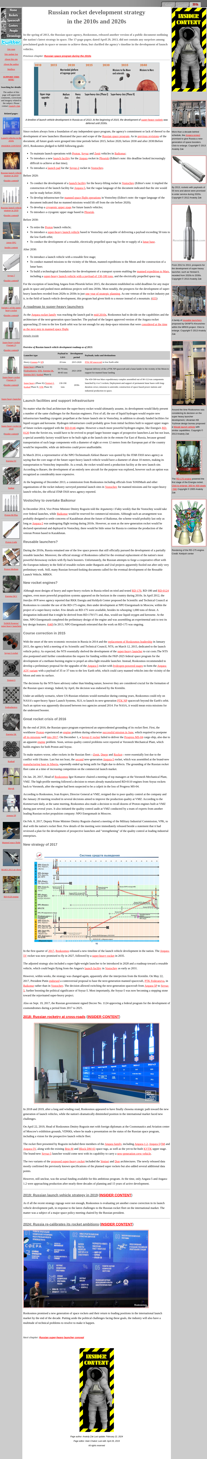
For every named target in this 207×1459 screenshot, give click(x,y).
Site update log (11, 54)
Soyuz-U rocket (91, 737)
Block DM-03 (87, 1148)
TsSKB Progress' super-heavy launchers (11, 624)
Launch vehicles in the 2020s (11, 139)
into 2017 (52, 737)
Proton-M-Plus (11, 515)
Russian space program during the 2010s (67, 56)
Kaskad (11, 761)
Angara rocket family (43, 314)
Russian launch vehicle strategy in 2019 (11, 174)
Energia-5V (11, 461)
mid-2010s (100, 314)
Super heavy (29, 367)
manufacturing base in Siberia (40, 764)
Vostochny (97, 168)
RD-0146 (70, 428)
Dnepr (104, 754)
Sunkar (11, 488)
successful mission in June (118, 732)
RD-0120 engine (11, 896)
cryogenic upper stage (58, 207)
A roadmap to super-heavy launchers (53, 307)
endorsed (54, 981)
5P (42, 362)
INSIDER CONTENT (11, 145)
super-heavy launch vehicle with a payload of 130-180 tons (78, 276)
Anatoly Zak (14, 106)
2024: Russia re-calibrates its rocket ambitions (61, 1224)
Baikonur (120, 153)
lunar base (149, 241)
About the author (11, 64)
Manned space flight (11, 842)
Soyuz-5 (47, 1153)
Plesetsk (104, 158)
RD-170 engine (183, 478)
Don (117, 1161)
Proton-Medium (11, 569)
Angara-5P (11, 815)
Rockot (118, 754)
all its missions (32, 737)
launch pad (54, 168)
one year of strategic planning (102, 293)
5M (163, 1144)
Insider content (11, 180)
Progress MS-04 (133, 737)
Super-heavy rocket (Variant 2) (11, 343)
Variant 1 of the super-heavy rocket (11, 309)
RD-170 (136, 590)
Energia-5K (11, 734)
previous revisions (148, 136)
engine (67, 732)
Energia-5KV (11, 596)
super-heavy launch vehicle (64, 232)
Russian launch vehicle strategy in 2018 (11, 209)
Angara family (113, 1144)
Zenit (97, 153)
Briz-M (69, 1148)
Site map (11, 49)
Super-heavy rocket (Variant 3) (11, 378)
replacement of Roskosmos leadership (130, 641)
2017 (51, 951)
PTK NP (122, 700)
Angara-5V (29, 1148)
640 (50, 624)
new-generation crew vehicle (134, 1153)
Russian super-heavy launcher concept (61, 1337)
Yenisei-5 (11, 680)
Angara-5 (79, 188)
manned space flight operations (82, 197)
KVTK (148, 1148)
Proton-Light (11, 542)
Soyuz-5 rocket (11, 653)
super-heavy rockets (152, 119)
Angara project (193, 135)
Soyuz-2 (74, 168)
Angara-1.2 (141, 1144)
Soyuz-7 (11, 275)
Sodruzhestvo (11, 707)
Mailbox (11, 69)
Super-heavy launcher (11, 399)
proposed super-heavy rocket (68, 1161)
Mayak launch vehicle (184, 427)
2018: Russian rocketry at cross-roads (54, 1017)
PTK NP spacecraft (93, 362)
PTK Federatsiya (154, 981)
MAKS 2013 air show (11, 869)
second (79, 759)
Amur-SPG (11, 242)
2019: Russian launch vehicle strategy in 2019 (60, 1195)
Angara (83, 158)
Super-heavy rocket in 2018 (11, 427)
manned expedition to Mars (153, 271)
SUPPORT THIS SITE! (11, 78)
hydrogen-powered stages (128, 665)
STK (40, 370)
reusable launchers (192, 320)
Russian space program (115, 136)
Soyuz (85, 153)
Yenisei (104, 1161)
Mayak (11, 788)
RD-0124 (163, 590)
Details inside (31, 336)
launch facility (61, 158)
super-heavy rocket (103, 955)
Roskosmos (61, 776)
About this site (11, 59)
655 (154, 298)
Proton (76, 153)
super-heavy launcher (129, 651)
